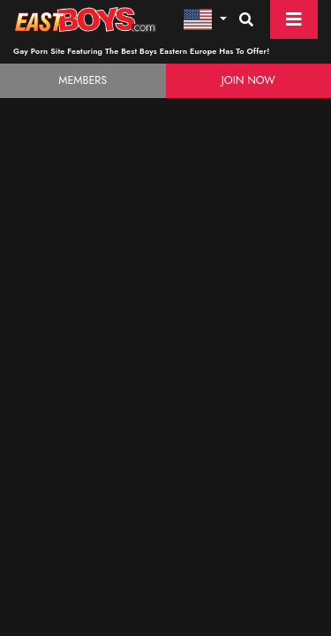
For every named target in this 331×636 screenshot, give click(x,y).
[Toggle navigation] (294, 19)
